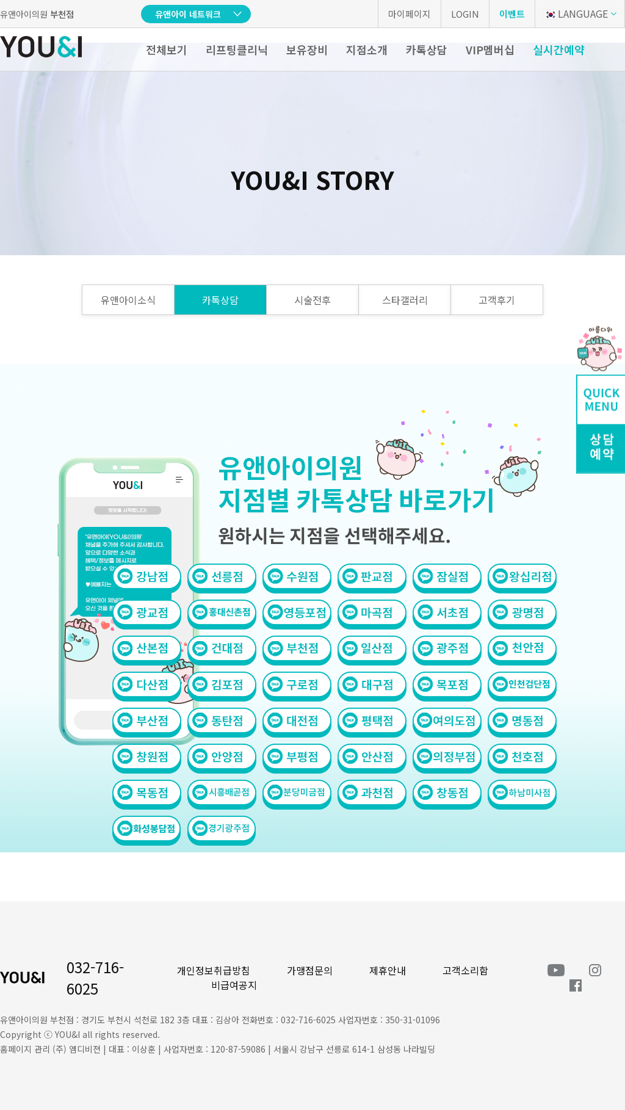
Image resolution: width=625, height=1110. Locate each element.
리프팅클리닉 (237, 49)
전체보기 (166, 49)
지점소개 (367, 49)
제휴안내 (387, 970)
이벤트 (512, 13)
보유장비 (307, 49)
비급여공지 (234, 985)
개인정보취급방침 (213, 970)
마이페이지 (409, 13)
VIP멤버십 (490, 49)
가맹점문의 (310, 970)
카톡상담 (426, 49)
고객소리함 (465, 970)
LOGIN (465, 13)
